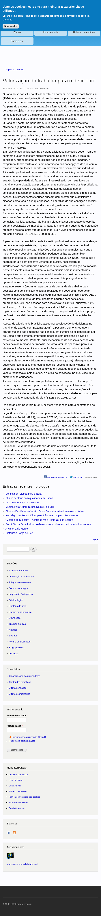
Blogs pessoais (17, 647)
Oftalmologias (16, 600)
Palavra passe (15, 726)
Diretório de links (17, 606)
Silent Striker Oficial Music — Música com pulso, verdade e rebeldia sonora (48, 524)
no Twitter (76, 477)
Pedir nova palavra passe (22, 740)
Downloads (14, 618)
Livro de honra (16, 780)
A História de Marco (16, 528)
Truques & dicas (17, 624)
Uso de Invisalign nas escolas (22, 502)
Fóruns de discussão (20, 641)
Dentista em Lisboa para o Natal (23, 493)
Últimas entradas (50, 32)
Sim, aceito (10, 23)
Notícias (13, 629)
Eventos (13, 635)
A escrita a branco (18, 570)
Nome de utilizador (17, 715)
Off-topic (13, 653)
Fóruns (17, 32)
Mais (95, 539)
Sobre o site (17, 41)
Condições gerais (17, 808)
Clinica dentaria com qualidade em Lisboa (29, 498)
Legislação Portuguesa (21, 594)
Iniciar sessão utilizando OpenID (29, 737)
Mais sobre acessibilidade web (22, 864)
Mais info (7, 17)
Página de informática (20, 612)
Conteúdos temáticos (20, 682)
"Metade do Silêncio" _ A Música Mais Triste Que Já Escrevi (39, 519)
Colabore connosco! (18, 774)
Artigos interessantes (20, 582)
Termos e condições (18, 802)
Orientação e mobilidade (21, 576)
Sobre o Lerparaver (18, 791)
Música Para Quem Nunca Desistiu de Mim (30, 506)
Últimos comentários (84, 32)
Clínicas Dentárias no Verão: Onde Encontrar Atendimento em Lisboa (44, 511)
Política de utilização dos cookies (24, 797)
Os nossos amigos (18, 588)
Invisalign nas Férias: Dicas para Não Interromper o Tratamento (41, 515)
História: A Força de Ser (19, 533)
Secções (12, 563)
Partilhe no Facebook (55, 477)
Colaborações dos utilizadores (24, 676)
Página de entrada (14, 69)
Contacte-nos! (15, 785)
